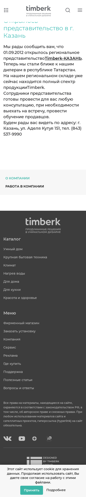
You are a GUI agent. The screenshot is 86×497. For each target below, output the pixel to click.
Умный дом (13, 249)
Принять (31, 490)
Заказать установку (19, 331)
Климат (9, 265)
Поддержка (13, 372)
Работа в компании (24, 186)
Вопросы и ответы (18, 388)
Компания (11, 339)
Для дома (11, 282)
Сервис (9, 347)
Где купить (12, 364)
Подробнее (56, 490)
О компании (17, 178)
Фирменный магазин (21, 323)
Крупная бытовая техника (25, 257)
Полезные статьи (17, 380)
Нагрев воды (14, 273)
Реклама (10, 356)
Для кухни (12, 290)
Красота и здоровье (20, 298)
